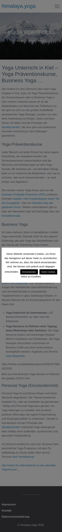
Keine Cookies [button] (48, 272)
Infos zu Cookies (31, 276)
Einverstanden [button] (29, 272)
